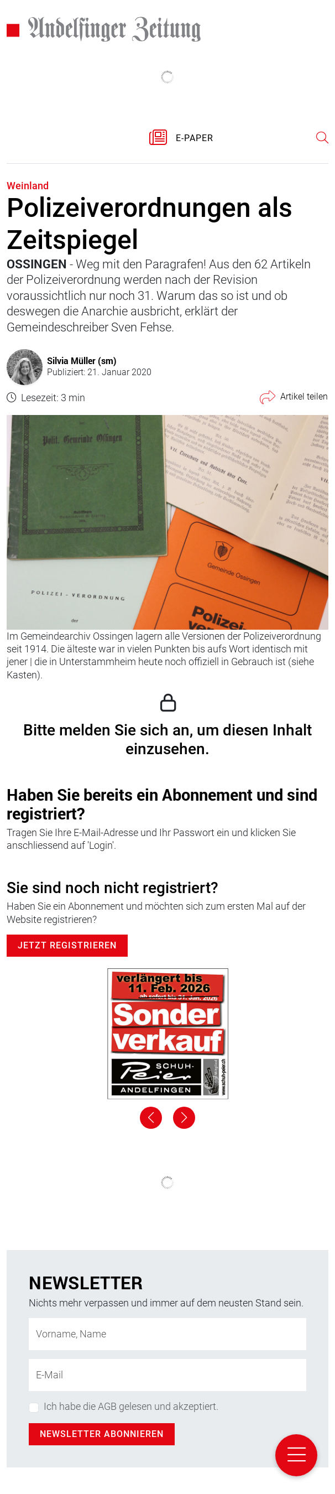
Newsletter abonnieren (102, 1434)
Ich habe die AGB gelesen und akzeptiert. (131, 1406)
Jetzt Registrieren (67, 945)
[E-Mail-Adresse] (167, 1375)
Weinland (28, 185)
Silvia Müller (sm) (82, 360)
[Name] (167, 1334)
